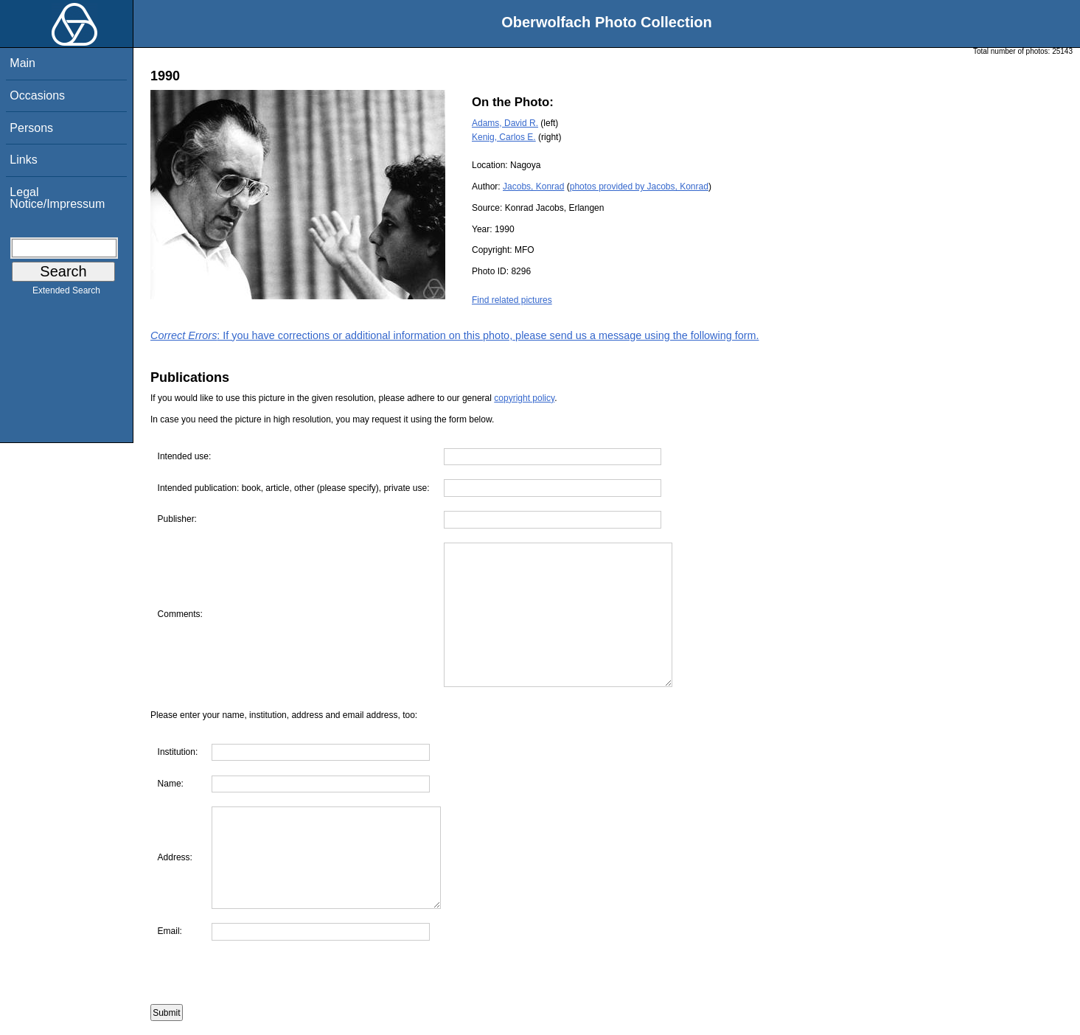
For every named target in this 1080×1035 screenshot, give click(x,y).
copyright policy (524, 398)
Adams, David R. (505, 123)
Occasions (37, 95)
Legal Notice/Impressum (57, 198)
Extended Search (66, 293)
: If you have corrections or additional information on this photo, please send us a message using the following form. (454, 335)
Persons (31, 128)
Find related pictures (512, 300)
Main (22, 63)
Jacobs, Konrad (533, 186)
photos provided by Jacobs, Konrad (639, 186)
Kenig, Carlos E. (504, 137)
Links (23, 159)
